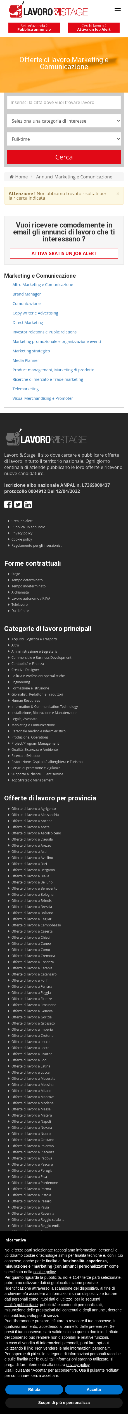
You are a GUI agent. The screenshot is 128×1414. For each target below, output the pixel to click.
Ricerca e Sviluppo (25, 755)
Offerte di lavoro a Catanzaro (34, 974)
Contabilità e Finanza (27, 663)
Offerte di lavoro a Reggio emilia (36, 1225)
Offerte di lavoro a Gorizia (31, 1017)
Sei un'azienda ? (34, 27)
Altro (15, 645)
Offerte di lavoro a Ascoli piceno (36, 833)
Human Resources (25, 700)
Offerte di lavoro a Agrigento (33, 808)
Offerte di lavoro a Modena (32, 1103)
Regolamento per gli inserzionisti (36, 545)
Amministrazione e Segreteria (34, 651)
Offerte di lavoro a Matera (31, 1115)
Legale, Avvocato (24, 718)
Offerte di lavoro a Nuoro (31, 1133)
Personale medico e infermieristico (38, 731)
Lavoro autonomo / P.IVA (30, 598)
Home (19, 177)
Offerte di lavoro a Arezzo (31, 845)
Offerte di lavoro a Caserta (32, 931)
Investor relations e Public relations (45, 332)
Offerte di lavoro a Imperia (32, 1029)
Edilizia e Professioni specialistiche (38, 676)
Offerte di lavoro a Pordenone (34, 1182)
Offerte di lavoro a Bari (29, 863)
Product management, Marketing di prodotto (53, 369)
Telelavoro (19, 604)
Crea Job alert (22, 521)
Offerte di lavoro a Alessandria (35, 814)
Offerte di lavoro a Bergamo (33, 870)
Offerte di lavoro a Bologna (32, 894)
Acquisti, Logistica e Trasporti (34, 639)
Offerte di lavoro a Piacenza (32, 1152)
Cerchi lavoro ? (93, 27)
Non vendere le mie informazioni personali (71, 1348)
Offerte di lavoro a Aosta (30, 827)
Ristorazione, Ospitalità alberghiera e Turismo (47, 761)
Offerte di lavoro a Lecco (30, 1041)
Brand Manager (27, 294)
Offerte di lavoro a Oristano (32, 1139)
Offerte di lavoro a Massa (31, 1109)
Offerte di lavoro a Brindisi (32, 900)
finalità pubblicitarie (21, 1304)
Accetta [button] (94, 1389)
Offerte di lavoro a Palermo (32, 1146)
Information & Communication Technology (44, 706)
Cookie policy (21, 539)
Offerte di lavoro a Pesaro (31, 1201)
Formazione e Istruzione (30, 688)
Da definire (20, 610)
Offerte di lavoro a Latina (30, 1066)
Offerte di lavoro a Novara (31, 1127)
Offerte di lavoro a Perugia (32, 1170)
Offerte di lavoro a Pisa (29, 1176)
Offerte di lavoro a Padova (31, 1158)
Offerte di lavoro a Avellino (32, 857)
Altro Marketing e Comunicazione (43, 284)
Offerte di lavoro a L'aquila (32, 839)
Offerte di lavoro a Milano (31, 1090)
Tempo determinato (27, 580)
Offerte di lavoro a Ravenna (32, 1213)
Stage (15, 574)
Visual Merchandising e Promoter (43, 398)
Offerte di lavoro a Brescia (31, 906)
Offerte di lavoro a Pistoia (31, 1195)
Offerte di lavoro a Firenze (31, 998)
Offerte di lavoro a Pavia (30, 1207)
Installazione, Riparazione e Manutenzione (44, 712)
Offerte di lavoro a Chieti (30, 937)
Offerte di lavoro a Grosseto (33, 1023)
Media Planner (26, 360)
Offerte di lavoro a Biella (30, 876)
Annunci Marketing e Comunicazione (74, 177)
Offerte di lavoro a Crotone (32, 1035)
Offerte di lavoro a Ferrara (31, 986)
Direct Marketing (28, 322)
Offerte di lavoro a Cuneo (31, 943)
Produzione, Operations (30, 737)
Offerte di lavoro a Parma (31, 1189)
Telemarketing (26, 388)
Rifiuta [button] (34, 1389)
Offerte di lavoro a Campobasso (36, 925)
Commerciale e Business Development (41, 657)
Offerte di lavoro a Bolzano (32, 913)
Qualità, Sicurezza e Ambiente (34, 749)
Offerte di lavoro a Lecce (30, 1047)
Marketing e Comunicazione (33, 725)
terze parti (91, 1277)
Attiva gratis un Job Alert (64, 253)
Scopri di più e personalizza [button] (64, 1402)
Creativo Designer (25, 669)
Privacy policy (21, 533)
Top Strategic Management (32, 780)
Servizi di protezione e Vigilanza (35, 768)
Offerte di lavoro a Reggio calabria (37, 1219)
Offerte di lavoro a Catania (32, 968)
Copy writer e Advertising (35, 313)
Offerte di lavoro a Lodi (29, 1060)
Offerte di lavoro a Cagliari (31, 919)
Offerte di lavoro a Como (30, 949)
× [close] (118, 194)
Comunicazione (27, 303)
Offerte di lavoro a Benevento (34, 888)
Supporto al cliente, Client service (37, 774)
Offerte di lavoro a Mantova (32, 1097)
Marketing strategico (31, 351)
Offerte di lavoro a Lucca (30, 1072)
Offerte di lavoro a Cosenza (32, 962)
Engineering (20, 682)
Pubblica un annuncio (28, 527)
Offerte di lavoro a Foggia (31, 992)
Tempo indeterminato (28, 586)
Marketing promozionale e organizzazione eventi (57, 341)
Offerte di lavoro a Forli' (29, 980)
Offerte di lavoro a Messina (32, 1084)
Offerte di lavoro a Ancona (32, 821)
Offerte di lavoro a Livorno (32, 1054)
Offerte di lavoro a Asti (28, 851)
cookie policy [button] (45, 1272)
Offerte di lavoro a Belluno (32, 882)
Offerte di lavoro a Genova (32, 1011)
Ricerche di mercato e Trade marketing (48, 379)
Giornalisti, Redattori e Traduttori (37, 694)
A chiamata (20, 592)
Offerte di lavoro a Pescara (32, 1164)
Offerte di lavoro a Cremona (33, 955)
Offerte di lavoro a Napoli (31, 1121)
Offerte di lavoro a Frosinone (33, 1005)
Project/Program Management (35, 743)
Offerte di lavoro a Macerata (33, 1078)
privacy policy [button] (77, 1364)
